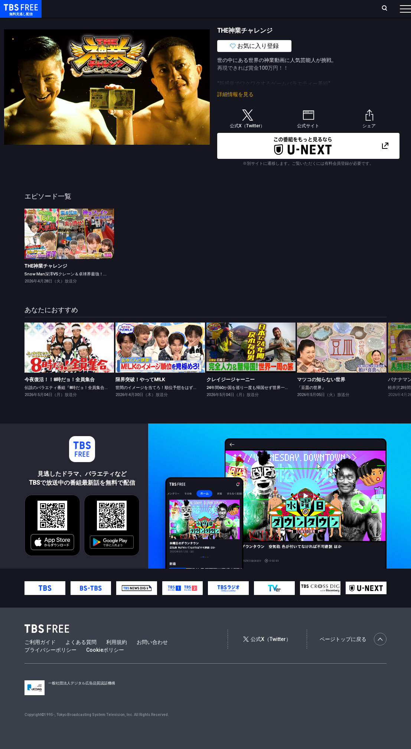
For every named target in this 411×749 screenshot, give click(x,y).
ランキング (138, 8)
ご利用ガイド (40, 657)
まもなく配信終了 (114, 23)
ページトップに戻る (353, 654)
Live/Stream (171, 4)
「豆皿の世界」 (311, 402)
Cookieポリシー (105, 665)
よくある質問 (81, 657)
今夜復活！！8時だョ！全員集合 (60, 394)
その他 (294, 23)
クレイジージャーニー (230, 394)
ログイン (273, 8)
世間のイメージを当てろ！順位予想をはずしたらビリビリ (168, 402)
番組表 (390, 8)
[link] (69, 248)
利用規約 (116, 657)
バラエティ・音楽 (185, 23)
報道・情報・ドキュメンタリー (245, 23)
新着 (80, 23)
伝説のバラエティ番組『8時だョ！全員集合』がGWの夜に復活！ (84, 402)
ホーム (85, 8)
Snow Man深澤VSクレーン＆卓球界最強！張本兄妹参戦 (76, 289)
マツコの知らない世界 (321, 394)
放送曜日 (109, 8)
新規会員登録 (307, 8)
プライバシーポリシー (50, 665)
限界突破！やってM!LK (140, 394)
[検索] (336, 9)
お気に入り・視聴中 (216, 8)
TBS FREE (19, 13)
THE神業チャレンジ (46, 281)
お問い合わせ (152, 657)
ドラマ (149, 23)
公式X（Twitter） (267, 654)
